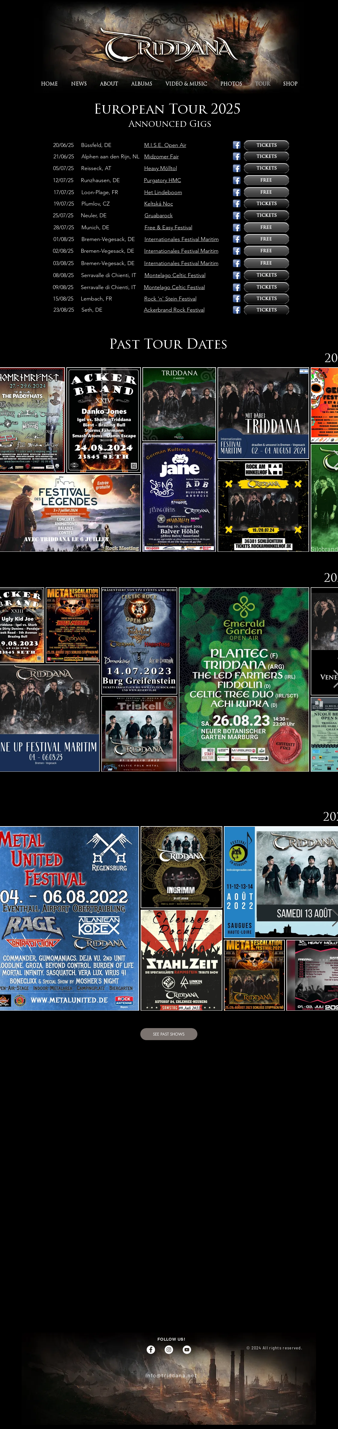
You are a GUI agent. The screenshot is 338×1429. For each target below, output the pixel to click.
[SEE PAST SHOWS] (168, 1034)
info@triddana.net (171, 1375)
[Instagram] (169, 1349)
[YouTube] (187, 1349)
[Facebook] (151, 1349)
